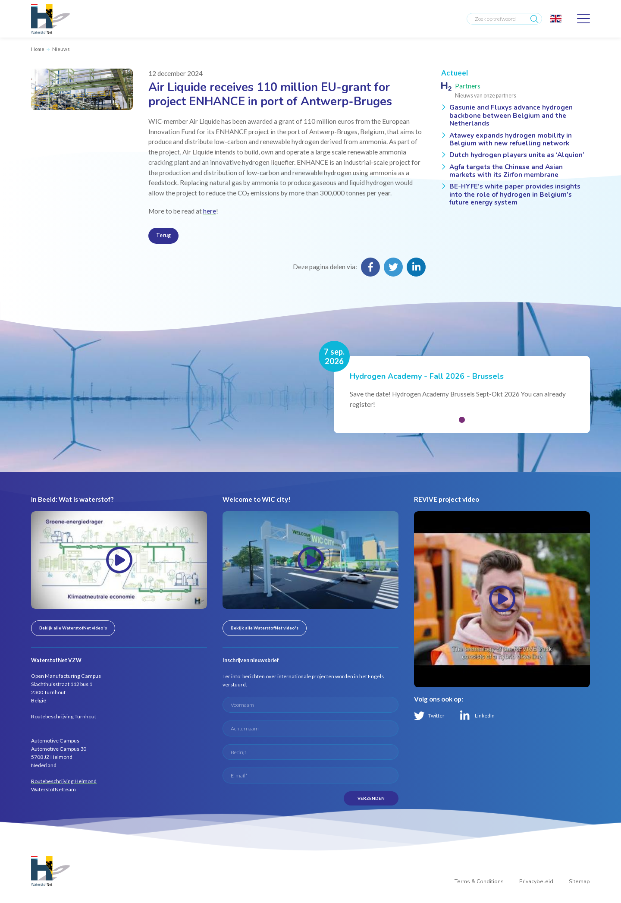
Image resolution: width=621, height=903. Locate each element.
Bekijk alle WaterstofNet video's (73, 627)
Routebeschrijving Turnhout (63, 716)
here (209, 211)
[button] (462, 420)
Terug (163, 235)
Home (37, 49)
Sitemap (579, 881)
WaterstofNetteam (53, 789)
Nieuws (61, 49)
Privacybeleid (536, 881)
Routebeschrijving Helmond (64, 781)
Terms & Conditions (479, 881)
